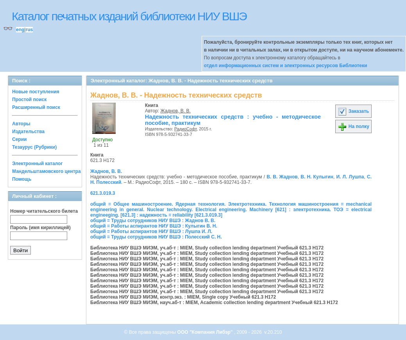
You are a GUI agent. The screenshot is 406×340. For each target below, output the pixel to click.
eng (20, 29)
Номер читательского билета (44, 211)
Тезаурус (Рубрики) (34, 147)
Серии (19, 139)
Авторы (21, 123)
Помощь (21, 179)
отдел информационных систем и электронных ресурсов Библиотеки (285, 65)
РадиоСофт (185, 128)
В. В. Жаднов (282, 177)
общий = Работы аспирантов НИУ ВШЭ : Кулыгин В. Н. (153, 226)
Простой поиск (29, 99)
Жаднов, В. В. (176, 111)
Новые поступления (35, 91)
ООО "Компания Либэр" (205, 332)
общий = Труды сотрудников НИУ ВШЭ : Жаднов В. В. (152, 220)
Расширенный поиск (36, 107)
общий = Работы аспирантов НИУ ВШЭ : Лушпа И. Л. (151, 231)
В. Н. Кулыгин (316, 177)
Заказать (353, 111)
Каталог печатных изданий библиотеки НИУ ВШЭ (129, 16)
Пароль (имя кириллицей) (40, 227)
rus (29, 29)
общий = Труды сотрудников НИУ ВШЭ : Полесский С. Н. (156, 237)
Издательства (28, 131)
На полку (353, 126)
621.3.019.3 (102, 193)
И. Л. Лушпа (350, 177)
